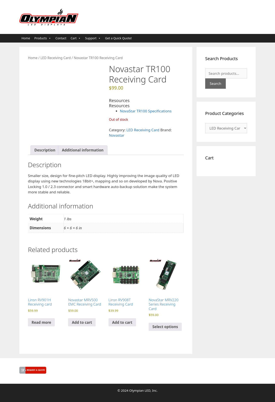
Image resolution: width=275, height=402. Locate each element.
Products (42, 38)
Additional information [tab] (83, 150)
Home (25, 38)
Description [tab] (44, 150)
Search (215, 83)
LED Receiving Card (55, 57)
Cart (76, 38)
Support (93, 38)
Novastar (116, 135)
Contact (60, 38)
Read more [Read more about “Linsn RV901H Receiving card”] (41, 322)
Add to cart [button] (82, 322)
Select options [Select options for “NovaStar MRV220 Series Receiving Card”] (165, 326)
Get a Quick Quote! (118, 38)
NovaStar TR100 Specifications (145, 111)
